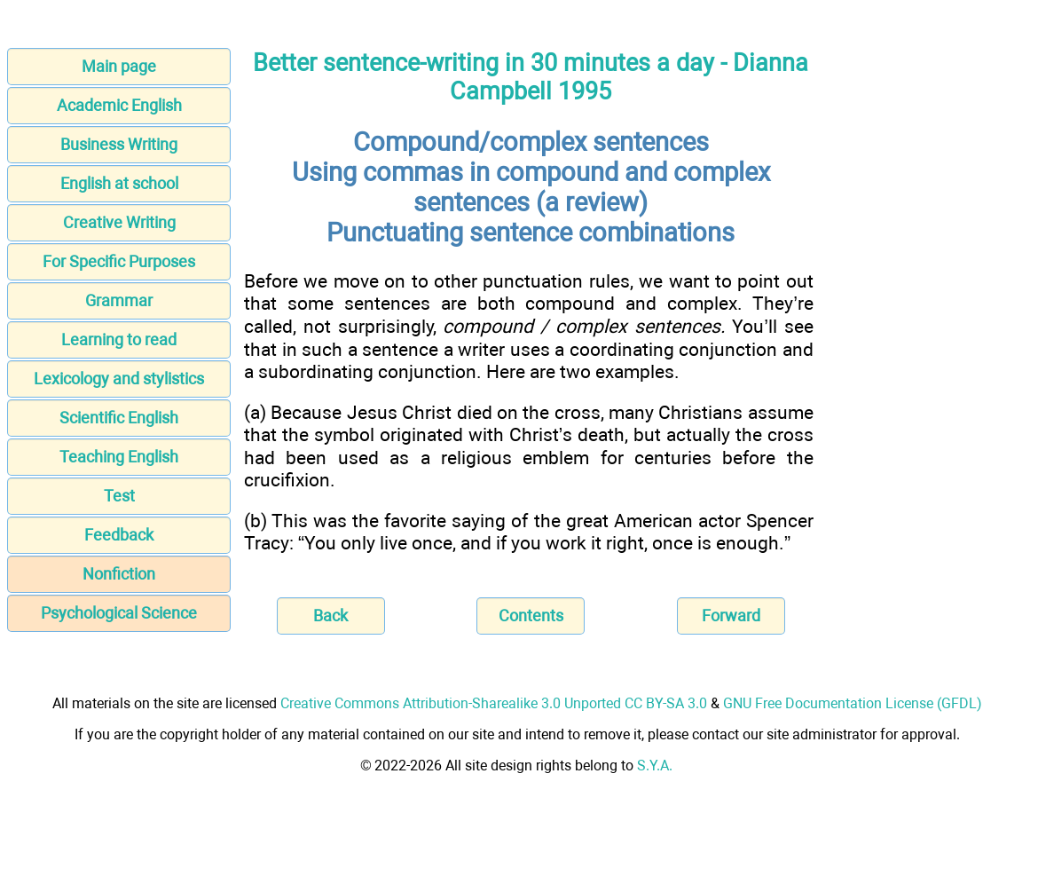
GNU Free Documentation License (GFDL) (852, 703)
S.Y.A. (654, 765)
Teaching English (118, 456)
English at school (119, 183)
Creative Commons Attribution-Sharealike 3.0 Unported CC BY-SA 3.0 (493, 703)
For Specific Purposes (119, 261)
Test (119, 495)
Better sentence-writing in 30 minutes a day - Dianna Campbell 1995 (530, 77)
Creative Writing (119, 222)
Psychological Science (119, 613)
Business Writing (118, 144)
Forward (731, 615)
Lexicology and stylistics (119, 378)
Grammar (119, 300)
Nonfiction (119, 573)
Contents (531, 615)
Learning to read (119, 339)
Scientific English (118, 417)
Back (330, 615)
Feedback (118, 534)
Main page (119, 66)
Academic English (119, 105)
